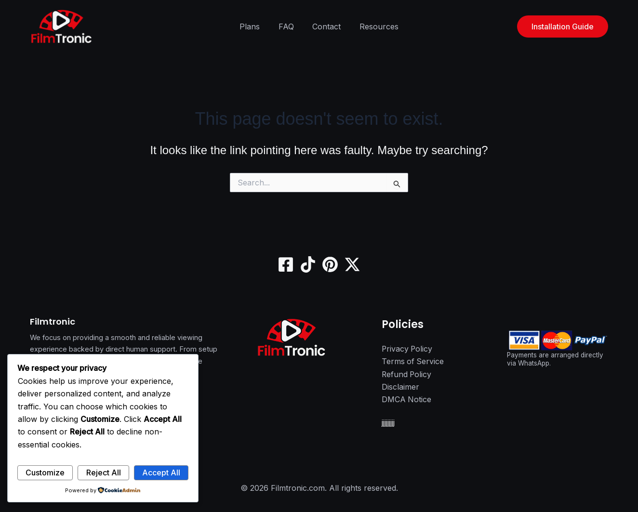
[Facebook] (286, 264)
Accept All (161, 472)
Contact (325, 26)
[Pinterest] (330, 264)
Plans (254, 26)
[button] (562, 26)
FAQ (287, 26)
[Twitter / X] (352, 264)
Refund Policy (407, 374)
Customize (45, 472)
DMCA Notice (407, 400)
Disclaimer (400, 387)
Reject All (103, 472)
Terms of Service (413, 362)
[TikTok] (308, 264)
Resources (374, 26)
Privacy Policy (408, 349)
